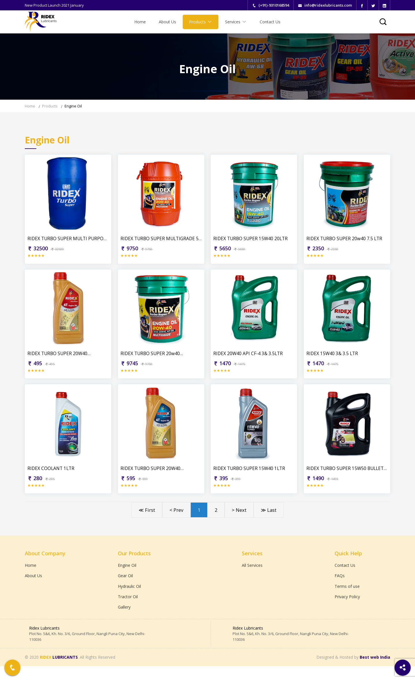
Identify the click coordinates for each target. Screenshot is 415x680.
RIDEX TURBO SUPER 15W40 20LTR (252, 241)
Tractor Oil (128, 609)
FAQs (340, 587)
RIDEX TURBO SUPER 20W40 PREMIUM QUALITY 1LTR (151, 479)
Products (200, 22)
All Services (252, 576)
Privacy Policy (347, 609)
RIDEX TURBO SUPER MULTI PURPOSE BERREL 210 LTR (59, 241)
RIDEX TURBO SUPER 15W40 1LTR (251, 479)
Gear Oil (125, 587)
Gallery (124, 620)
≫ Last (268, 521)
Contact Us (270, 21)
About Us (167, 21)
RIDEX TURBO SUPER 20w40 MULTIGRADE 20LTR (151, 360)
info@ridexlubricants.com (328, 5)
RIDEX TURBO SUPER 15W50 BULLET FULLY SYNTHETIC (347, 479)
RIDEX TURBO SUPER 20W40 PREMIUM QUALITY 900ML (58, 360)
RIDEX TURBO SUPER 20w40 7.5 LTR (345, 241)
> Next (239, 521)
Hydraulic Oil (129, 598)
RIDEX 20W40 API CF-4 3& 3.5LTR (249, 360)
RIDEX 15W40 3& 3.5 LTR (333, 360)
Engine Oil (73, 106)
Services (236, 22)
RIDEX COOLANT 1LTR (52, 479)
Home (140, 21)
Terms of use (347, 598)
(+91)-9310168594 (274, 5)
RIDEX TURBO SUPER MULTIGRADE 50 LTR (159, 241)
